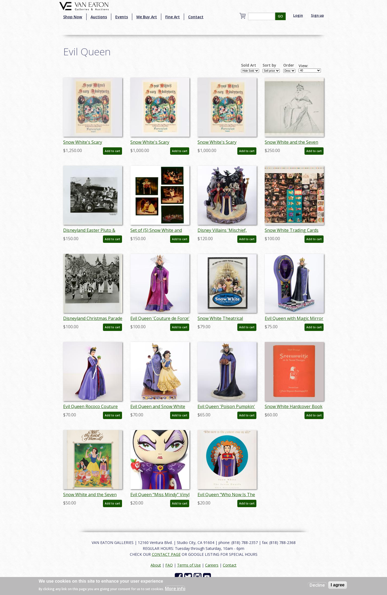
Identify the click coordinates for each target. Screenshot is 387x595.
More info (175, 589)
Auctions (99, 16)
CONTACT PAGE (166, 554)
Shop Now (72, 16)
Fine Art (172, 16)
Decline (317, 585)
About (155, 565)
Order (288, 65)
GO (280, 16)
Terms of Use (189, 565)
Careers (211, 565)
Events (121, 16)
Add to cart (112, 151)
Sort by (269, 65)
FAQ (169, 565)
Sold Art (248, 65)
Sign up (317, 15)
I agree (338, 585)
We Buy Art (146, 16)
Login (298, 15)
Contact (195, 16)
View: (303, 66)
